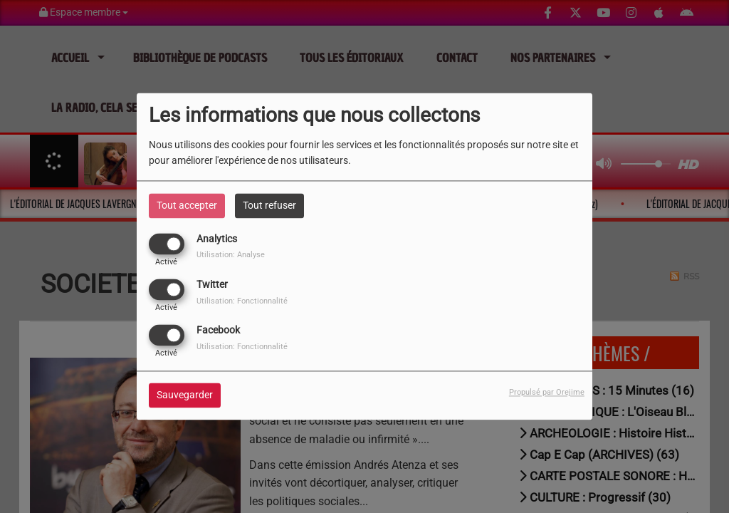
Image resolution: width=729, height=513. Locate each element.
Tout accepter (187, 205)
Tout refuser (269, 205)
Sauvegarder (185, 395)
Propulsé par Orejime (546, 393)
